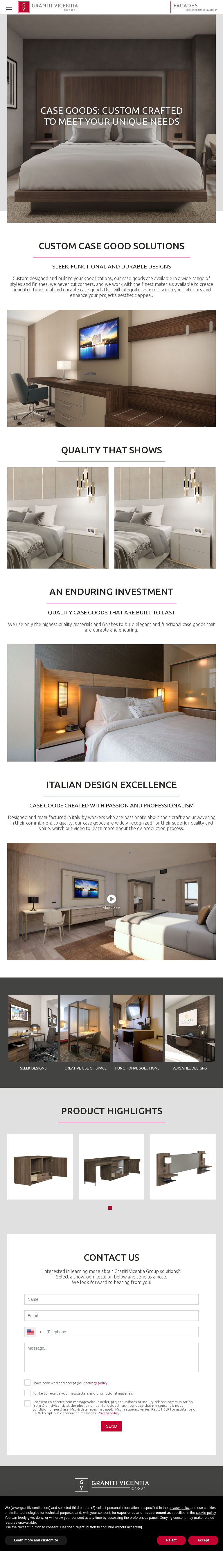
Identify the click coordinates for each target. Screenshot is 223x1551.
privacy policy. (97, 1383)
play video (111, 908)
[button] (110, 1208)
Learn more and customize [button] (36, 1540)
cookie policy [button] (206, 1513)
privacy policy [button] (179, 1508)
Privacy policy (108, 1413)
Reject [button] (171, 1540)
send (111, 1426)
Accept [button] (203, 1540)
